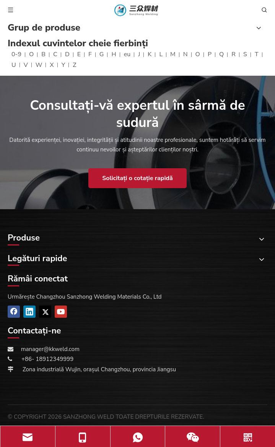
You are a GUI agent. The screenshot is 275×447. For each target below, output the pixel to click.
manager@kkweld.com (50, 349)
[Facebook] (14, 312)
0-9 (16, 54)
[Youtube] (61, 312)
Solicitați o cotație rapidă (137, 178)
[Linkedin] (29, 312)
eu (127, 54)
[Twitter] (45, 312)
